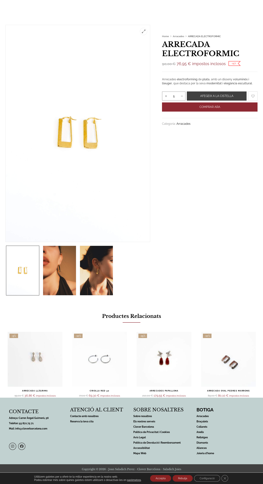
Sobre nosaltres (156, 8)
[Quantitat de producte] (173, 96)
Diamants (202, 442)
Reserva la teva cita (82, 421)
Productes (112, 8)
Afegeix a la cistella (216, 96)
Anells (200, 432)
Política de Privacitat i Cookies (151, 432)
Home (165, 36)
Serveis (89, 8)
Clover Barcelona (143, 426)
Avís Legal (139, 437)
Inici (71, 8)
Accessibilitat (141, 448)
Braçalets (202, 421)
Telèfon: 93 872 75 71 (21, 423)
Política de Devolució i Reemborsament (157, 442)
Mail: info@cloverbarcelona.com (28, 428)
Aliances (202, 448)
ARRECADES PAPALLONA (164, 391)
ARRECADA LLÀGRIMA (35, 391)
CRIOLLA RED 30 (99, 391)
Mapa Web (139, 453)
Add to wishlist (253, 96)
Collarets (202, 426)
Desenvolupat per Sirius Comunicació (131, 479)
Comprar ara (209, 107)
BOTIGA (205, 409)
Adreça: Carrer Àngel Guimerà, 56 (29, 418)
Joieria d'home (205, 453)
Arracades (178, 36)
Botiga (133, 8)
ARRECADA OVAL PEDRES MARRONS (228, 391)
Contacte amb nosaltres (84, 416)
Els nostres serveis (144, 421)
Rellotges (202, 437)
